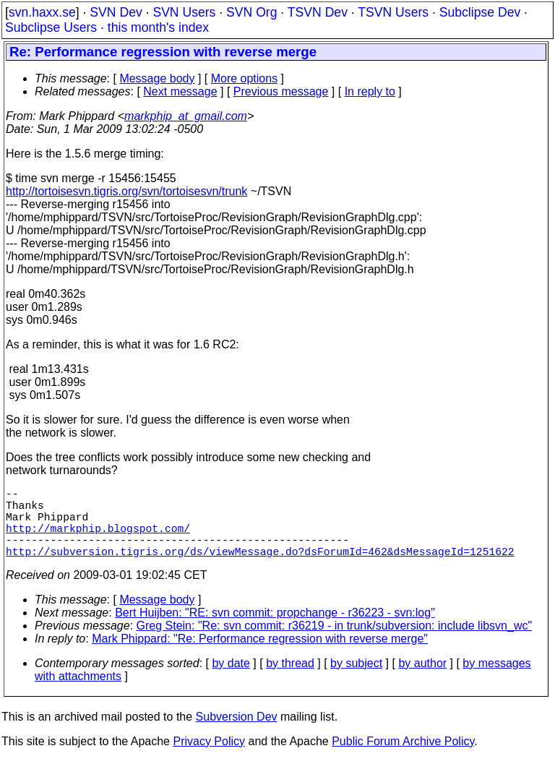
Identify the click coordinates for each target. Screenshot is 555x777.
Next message (180, 91)
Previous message (281, 91)
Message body (156, 78)
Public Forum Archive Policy (403, 758)
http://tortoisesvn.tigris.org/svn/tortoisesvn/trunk (126, 191)
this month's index (158, 27)
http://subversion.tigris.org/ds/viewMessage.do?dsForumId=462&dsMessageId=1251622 (260, 568)
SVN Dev (116, 12)
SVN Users (183, 12)
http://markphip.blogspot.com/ (98, 539)
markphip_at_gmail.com (185, 116)
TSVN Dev (318, 12)
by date (230, 680)
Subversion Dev (237, 734)
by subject (356, 680)
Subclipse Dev (479, 12)
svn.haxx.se (42, 12)
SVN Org (251, 12)
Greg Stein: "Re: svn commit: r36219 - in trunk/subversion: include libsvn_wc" (335, 643)
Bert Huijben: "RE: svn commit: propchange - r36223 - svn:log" (275, 630)
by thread (290, 680)
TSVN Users (393, 12)
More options (244, 78)
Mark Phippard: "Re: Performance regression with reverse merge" (260, 656)
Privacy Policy (209, 758)
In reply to (370, 91)
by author (422, 680)
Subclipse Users (51, 27)
